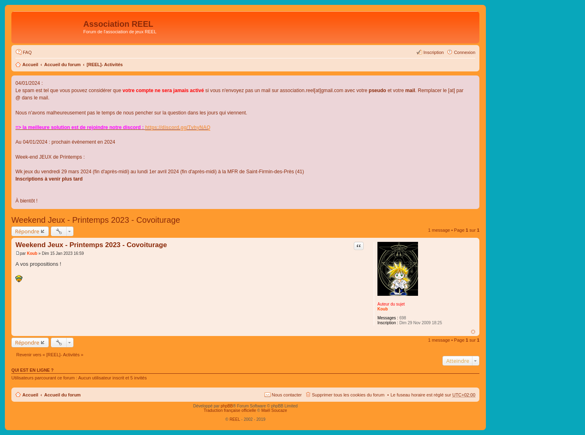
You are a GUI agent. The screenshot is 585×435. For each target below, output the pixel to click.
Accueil (30, 64)
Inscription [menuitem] (433, 52)
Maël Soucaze (274, 410)
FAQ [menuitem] (27, 52)
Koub (382, 309)
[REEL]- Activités (105, 64)
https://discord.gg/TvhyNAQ (177, 127)
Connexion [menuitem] (464, 52)
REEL (235, 419)
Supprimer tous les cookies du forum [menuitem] (348, 394)
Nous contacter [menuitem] (287, 394)
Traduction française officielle (230, 410)
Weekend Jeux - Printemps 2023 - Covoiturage (95, 219)
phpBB (227, 406)
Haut (473, 331)
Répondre (27, 231)
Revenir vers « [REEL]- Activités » (49, 354)
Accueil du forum (62, 64)
